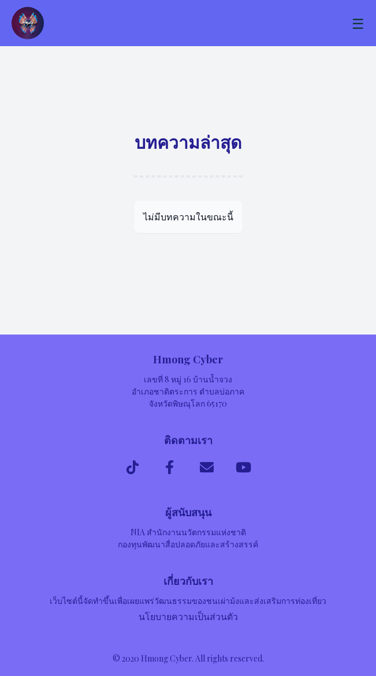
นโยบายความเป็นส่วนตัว (188, 616)
